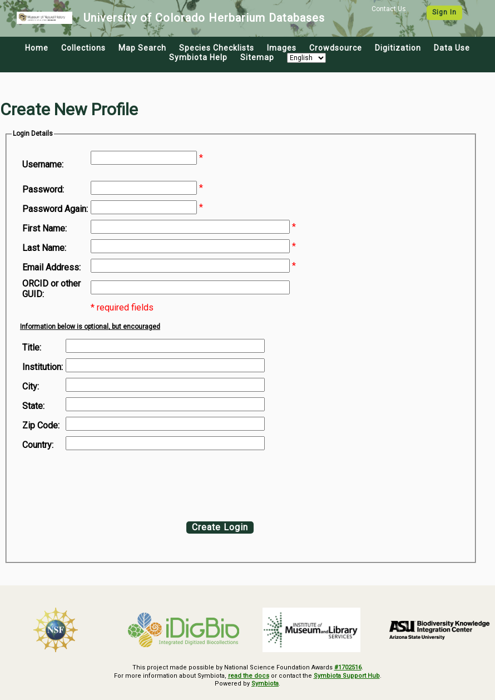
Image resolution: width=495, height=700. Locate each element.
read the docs (248, 675)
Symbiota (265, 683)
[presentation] (112, 483)
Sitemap (257, 57)
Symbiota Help (198, 57)
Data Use (452, 47)
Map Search (142, 47)
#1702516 (348, 667)
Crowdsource (335, 47)
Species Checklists (216, 47)
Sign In (444, 12)
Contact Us (389, 9)
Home (36, 47)
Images (281, 47)
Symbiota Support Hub (347, 675)
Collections (83, 47)
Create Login (220, 527)
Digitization (398, 47)
